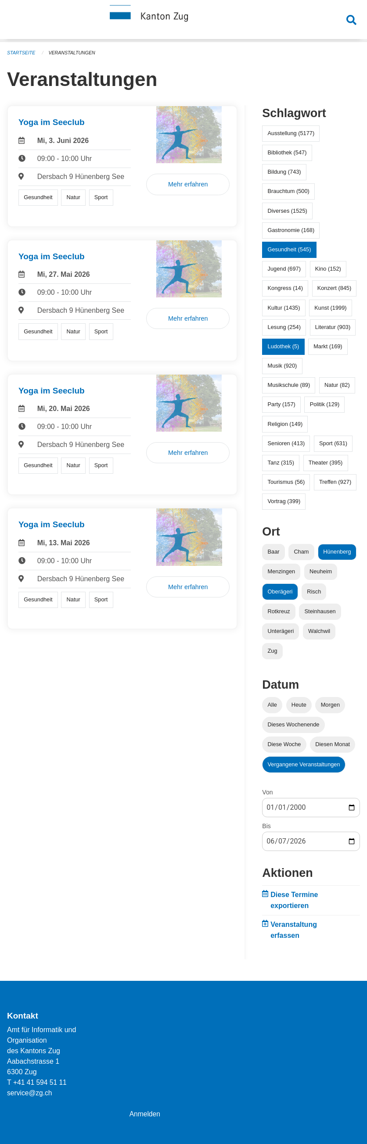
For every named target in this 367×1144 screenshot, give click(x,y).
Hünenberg (337, 551)
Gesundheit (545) (289, 249)
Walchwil (319, 631)
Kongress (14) (285, 288)
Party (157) (281, 404)
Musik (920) (282, 365)
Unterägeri (281, 631)
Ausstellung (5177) (291, 133)
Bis (266, 825)
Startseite (21, 52)
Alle (272, 704)
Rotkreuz (279, 611)
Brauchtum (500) (288, 191)
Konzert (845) (334, 288)
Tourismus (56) (286, 482)
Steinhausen (320, 611)
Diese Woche (284, 744)
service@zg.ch (30, 1093)
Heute (298, 704)
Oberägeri (280, 591)
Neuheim (320, 571)
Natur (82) (337, 385)
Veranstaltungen (74, 52)
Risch (314, 591)
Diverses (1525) (287, 210)
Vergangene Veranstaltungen (304, 764)
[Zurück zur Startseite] (183, 21)
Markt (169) (327, 346)
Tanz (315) (281, 462)
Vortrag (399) (284, 501)
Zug (272, 650)
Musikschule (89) (289, 385)
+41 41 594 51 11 (40, 1082)
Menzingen (281, 571)
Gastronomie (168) (291, 230)
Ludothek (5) (283, 346)
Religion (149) (285, 424)
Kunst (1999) (330, 307)
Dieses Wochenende (294, 724)
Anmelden (145, 1114)
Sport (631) (333, 443)
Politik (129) (325, 404)
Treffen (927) (335, 482)
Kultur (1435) (284, 307)
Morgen (330, 704)
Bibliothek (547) (287, 152)
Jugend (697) (284, 268)
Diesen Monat (332, 744)
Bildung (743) (284, 171)
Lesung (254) (284, 327)
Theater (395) (326, 462)
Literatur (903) (332, 327)
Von (267, 792)
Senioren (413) (286, 443)
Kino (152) (328, 268)
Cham (301, 551)
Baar (274, 551)
